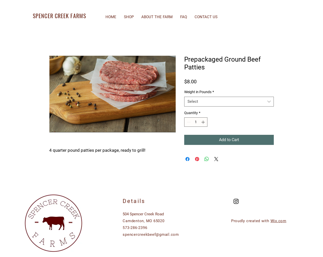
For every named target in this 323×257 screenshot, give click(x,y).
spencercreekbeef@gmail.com (151, 234)
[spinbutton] (195, 122)
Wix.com (278, 221)
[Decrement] (188, 122)
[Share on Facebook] (187, 159)
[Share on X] (216, 159)
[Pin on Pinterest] (197, 159)
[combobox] (229, 102)
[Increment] (203, 122)
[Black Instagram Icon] (236, 201)
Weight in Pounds (199, 92)
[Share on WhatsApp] (207, 159)
